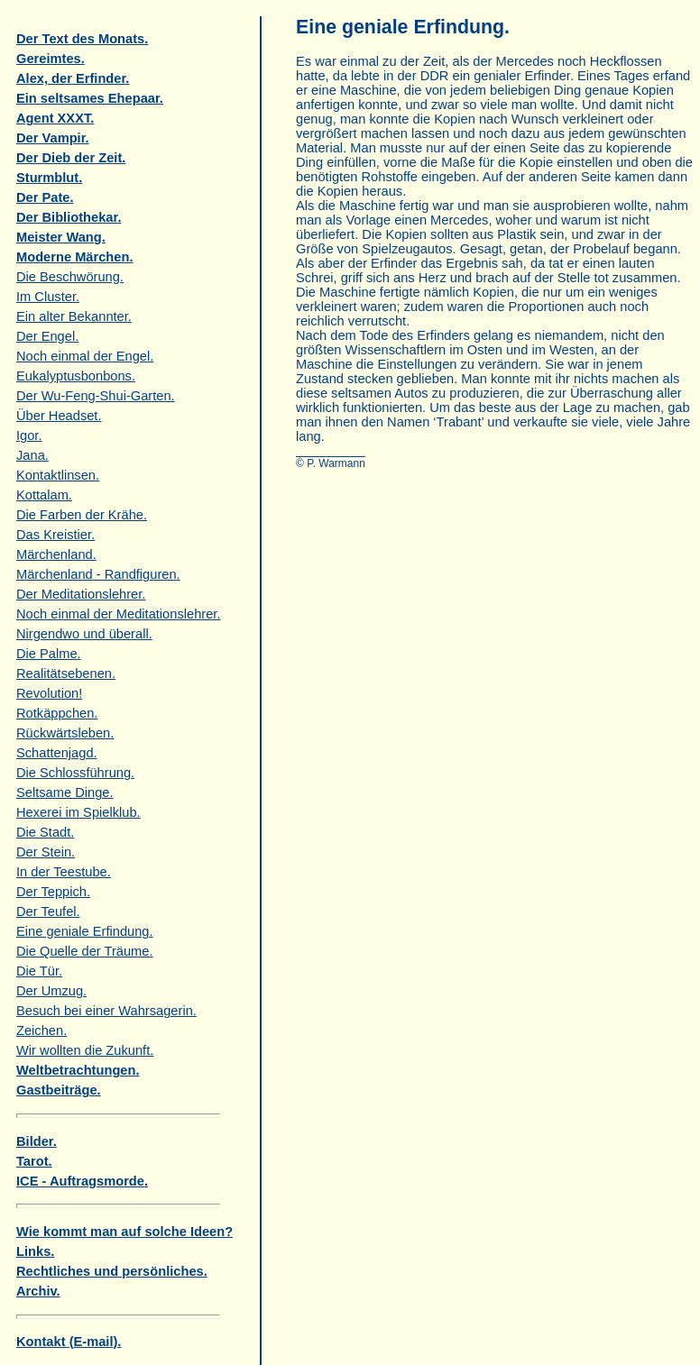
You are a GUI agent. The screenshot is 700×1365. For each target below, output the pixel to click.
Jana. (32, 455)
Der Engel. (47, 336)
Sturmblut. (49, 177)
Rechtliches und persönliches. (111, 1271)
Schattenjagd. (56, 753)
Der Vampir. (52, 138)
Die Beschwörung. (70, 277)
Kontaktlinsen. (57, 475)
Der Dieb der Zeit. (70, 158)
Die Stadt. (45, 832)
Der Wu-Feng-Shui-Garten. (95, 396)
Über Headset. (59, 415)
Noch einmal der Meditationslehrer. (118, 614)
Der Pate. (45, 197)
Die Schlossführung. (75, 772)
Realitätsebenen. (65, 673)
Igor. (29, 435)
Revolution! (49, 693)
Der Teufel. (48, 911)
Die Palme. (48, 653)
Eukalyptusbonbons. (75, 376)
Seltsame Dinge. (65, 792)
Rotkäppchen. (56, 713)
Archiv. (38, 1291)
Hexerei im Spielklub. (78, 812)
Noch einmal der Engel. (84, 356)
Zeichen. (41, 1030)
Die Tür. (39, 971)
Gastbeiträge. (58, 1090)
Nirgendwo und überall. (84, 634)
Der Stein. (45, 852)
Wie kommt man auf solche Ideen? (124, 1231)
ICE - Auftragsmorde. (82, 1181)
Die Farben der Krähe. (81, 515)
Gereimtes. (50, 58)
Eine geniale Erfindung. (84, 931)
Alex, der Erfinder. (72, 78)
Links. (35, 1251)
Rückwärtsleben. (65, 733)
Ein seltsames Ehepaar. (89, 98)
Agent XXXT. (55, 118)
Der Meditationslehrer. (80, 594)
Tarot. (34, 1161)
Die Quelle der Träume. (84, 951)
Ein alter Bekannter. (74, 316)
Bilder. (36, 1141)
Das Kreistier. (55, 534)
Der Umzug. (51, 991)
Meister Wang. (61, 237)
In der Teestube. (63, 872)
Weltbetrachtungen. (78, 1070)
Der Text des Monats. (82, 39)
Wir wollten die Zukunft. (84, 1050)
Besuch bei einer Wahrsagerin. (106, 1010)
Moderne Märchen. (75, 257)
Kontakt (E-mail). (68, 1341)
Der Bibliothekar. (68, 217)
